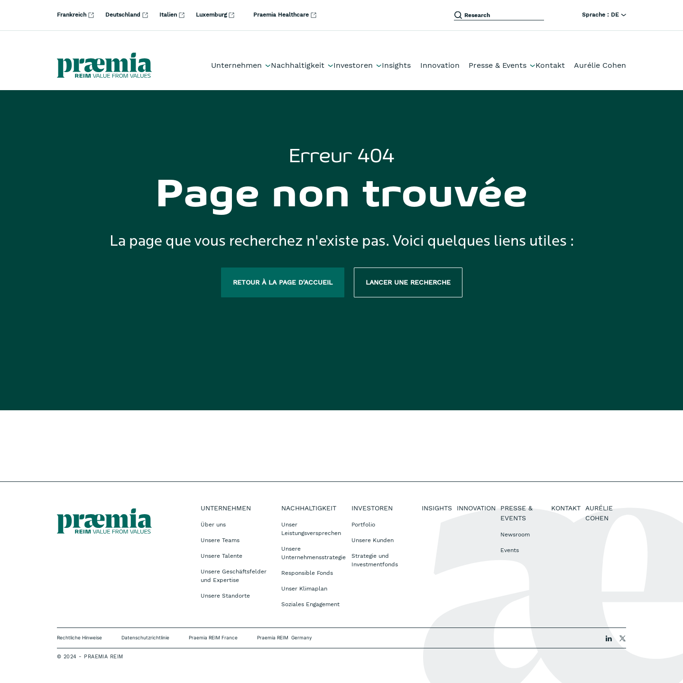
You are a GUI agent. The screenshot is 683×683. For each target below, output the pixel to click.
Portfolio (363, 524)
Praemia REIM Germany (284, 637)
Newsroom (515, 534)
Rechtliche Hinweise (79, 637)
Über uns (213, 524)
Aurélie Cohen (600, 65)
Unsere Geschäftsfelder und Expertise (234, 575)
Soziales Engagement (310, 604)
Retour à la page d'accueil (282, 282)
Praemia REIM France (213, 637)
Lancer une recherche (408, 282)
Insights (396, 65)
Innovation (440, 65)
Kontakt (550, 65)
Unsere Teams (220, 540)
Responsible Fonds (307, 573)
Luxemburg (216, 14)
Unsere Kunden (372, 540)
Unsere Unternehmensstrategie (313, 553)
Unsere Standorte (225, 595)
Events (509, 550)
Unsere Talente (221, 556)
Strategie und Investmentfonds (374, 560)
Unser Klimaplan (304, 588)
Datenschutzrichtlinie (145, 637)
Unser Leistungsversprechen (311, 528)
